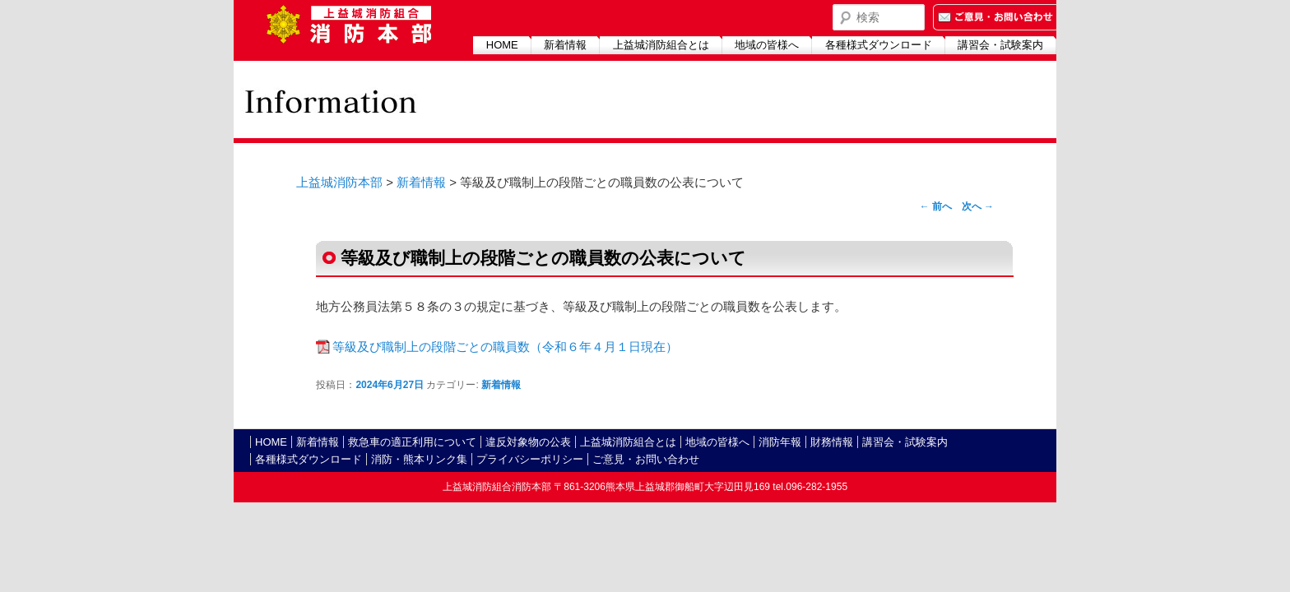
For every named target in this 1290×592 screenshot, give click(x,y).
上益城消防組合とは (661, 45)
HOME (502, 45)
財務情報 (831, 442)
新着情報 (565, 45)
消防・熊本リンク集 (419, 459)
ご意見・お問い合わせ (645, 459)
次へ (978, 206)
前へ (936, 206)
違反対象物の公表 (528, 442)
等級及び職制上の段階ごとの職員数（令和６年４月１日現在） (505, 347)
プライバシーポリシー (529, 459)
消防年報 (780, 442)
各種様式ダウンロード (878, 45)
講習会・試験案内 (1000, 45)
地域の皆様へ (767, 45)
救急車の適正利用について (412, 442)
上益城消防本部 (339, 182)
